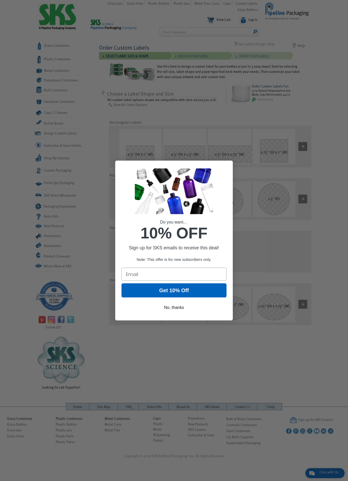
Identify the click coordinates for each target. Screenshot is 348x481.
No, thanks (174, 308)
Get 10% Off (174, 291)
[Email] (174, 274)
